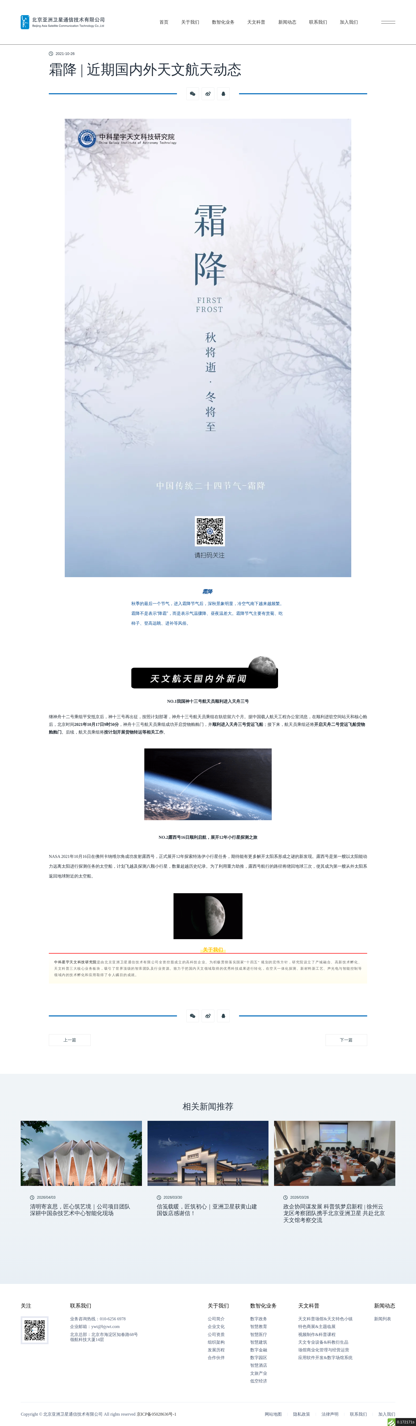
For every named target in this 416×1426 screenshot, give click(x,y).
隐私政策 (301, 1414)
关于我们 (192, 11)
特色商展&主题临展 (316, 1326)
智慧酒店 (258, 1365)
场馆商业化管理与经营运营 (323, 1350)
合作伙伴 (216, 1357)
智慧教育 (258, 1326)
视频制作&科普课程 (316, 1334)
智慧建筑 (258, 1342)
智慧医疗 (258, 1334)
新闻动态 (294, 11)
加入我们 (359, 11)
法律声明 (330, 1414)
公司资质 (216, 1334)
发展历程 (216, 1350)
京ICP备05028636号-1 (156, 1414)
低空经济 (258, 1381)
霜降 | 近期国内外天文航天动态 (86, 30)
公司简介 (216, 1319)
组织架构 (216, 1342)
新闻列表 (382, 1319)
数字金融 (258, 1350)
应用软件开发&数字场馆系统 (325, 1357)
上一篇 (69, 1040)
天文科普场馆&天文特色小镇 (325, 1319)
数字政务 (258, 1319)
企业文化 (216, 1326)
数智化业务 (227, 11)
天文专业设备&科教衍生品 (323, 1342)
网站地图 (273, 1414)
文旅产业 (258, 1373)
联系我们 (327, 11)
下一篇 (346, 1040)
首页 (165, 11)
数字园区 (258, 1357)
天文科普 (262, 11)
